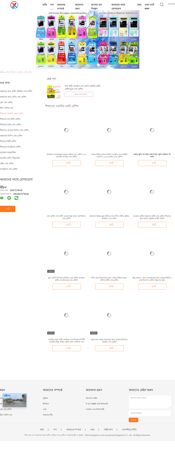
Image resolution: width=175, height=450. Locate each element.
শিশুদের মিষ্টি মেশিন (8, 141)
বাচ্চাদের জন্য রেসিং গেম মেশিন (13, 97)
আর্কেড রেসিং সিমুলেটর (10, 158)
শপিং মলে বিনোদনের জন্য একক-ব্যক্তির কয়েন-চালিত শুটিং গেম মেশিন (109, 279)
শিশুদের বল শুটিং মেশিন (10, 119)
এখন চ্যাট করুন (149, 7)
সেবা (45, 409)
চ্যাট (8, 209)
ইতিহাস (46, 404)
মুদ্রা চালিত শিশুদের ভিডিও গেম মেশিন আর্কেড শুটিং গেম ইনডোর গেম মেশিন (66, 279)
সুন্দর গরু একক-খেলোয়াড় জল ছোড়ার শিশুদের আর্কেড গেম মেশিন (109, 340)
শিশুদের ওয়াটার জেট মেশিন (21, 72)
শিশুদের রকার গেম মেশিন (10, 124)
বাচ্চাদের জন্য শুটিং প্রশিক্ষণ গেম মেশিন (16, 91)
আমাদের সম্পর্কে (61, 7)
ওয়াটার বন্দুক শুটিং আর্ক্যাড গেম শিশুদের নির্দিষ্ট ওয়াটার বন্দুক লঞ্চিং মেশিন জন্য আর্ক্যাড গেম (66, 340)
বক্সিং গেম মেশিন (7, 163)
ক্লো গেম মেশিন (6, 102)
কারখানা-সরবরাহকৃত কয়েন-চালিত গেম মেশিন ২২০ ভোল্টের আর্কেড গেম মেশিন (66, 155)
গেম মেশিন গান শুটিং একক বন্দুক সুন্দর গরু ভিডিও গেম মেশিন (66, 217)
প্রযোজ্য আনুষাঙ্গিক (8, 152)
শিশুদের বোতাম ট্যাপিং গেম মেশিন (14, 130)
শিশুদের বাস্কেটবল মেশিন (10, 147)
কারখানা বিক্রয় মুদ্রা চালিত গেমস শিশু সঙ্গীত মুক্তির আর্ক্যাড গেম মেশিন (109, 217)
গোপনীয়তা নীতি (129, 430)
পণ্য (52, 5)
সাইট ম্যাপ (108, 430)
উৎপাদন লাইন (91, 398)
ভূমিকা (45, 398)
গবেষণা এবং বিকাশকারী (95, 409)
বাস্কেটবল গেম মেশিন (8, 169)
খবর (139, 5)
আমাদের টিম (48, 415)
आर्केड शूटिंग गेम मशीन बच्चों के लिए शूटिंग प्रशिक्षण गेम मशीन (152, 155)
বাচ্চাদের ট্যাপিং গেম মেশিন (11, 136)
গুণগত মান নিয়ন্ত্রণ (96, 7)
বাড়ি (44, 5)
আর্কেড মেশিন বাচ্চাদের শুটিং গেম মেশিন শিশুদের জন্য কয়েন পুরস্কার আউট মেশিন (152, 217)
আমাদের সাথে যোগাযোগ (118, 7)
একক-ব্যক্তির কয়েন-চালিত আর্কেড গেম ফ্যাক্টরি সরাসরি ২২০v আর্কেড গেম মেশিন (109, 155)
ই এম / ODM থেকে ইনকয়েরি (97, 404)
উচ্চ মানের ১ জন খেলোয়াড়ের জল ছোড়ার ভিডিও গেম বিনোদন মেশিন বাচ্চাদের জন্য (152, 279)
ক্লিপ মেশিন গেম (6, 108)
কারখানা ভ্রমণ (79, 7)
